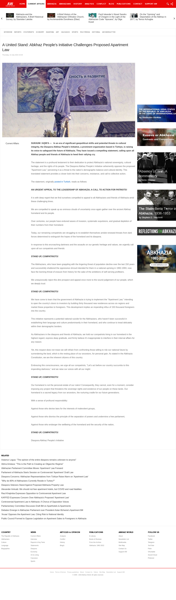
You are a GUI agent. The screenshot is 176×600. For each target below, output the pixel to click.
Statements (28, 32)
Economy (40, 32)
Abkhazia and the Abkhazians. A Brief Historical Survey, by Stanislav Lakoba (24, 16)
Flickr (150, 549)
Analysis (89, 4)
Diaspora (50, 32)
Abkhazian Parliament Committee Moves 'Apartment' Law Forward (32, 468)
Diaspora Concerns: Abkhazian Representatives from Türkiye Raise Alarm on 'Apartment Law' (44, 476)
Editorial (96, 32)
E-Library (92, 536)
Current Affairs (36, 4)
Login (168, 4)
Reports (17, 32)
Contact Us (122, 549)
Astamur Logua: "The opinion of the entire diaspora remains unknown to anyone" (38, 460)
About (121, 536)
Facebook (151, 536)
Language (4, 545)
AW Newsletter (108, 32)
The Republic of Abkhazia (10, 536)
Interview (8, 32)
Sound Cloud (152, 555)
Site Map (122, 545)
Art (57, 32)
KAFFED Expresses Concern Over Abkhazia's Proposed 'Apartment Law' (35, 497)
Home (22, 4)
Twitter (150, 539)
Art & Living (35, 555)
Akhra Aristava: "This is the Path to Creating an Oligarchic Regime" (32, 464)
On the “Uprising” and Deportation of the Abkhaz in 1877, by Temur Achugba (148, 16)
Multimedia (85, 32)
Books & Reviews (95, 539)
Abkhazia (51, 4)
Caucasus (65, 32)
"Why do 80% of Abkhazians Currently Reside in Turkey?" (28, 481)
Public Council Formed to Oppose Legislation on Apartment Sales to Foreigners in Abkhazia (43, 518)
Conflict (101, 4)
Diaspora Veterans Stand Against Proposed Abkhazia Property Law (32, 485)
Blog (111, 4)
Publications (124, 4)
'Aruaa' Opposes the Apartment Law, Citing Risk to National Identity (32, 514)
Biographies (5, 549)
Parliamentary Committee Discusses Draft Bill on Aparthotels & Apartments (36, 506)
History (78, 4)
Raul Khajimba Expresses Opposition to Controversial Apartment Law (33, 493)
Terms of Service (60, 572)
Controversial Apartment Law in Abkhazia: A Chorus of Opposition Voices (35, 502)
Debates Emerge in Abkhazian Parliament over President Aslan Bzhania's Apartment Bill (42, 510)
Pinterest (151, 558)
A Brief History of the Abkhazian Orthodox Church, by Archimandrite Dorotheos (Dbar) (65, 16)
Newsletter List (124, 539)
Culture (3, 542)
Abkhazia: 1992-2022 (96, 545)
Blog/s (62, 545)
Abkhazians (65, 4)
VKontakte (151, 552)
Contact (137, 4)
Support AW (151, 4)
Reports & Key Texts (38, 542)
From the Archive (95, 542)
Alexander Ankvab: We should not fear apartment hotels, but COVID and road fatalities (41, 489)
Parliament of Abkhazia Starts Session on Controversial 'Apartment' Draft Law (37, 472)
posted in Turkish (62, 182)
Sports (75, 32)
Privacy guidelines (73, 572)
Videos (96, 572)
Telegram (151, 542)
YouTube (151, 545)
